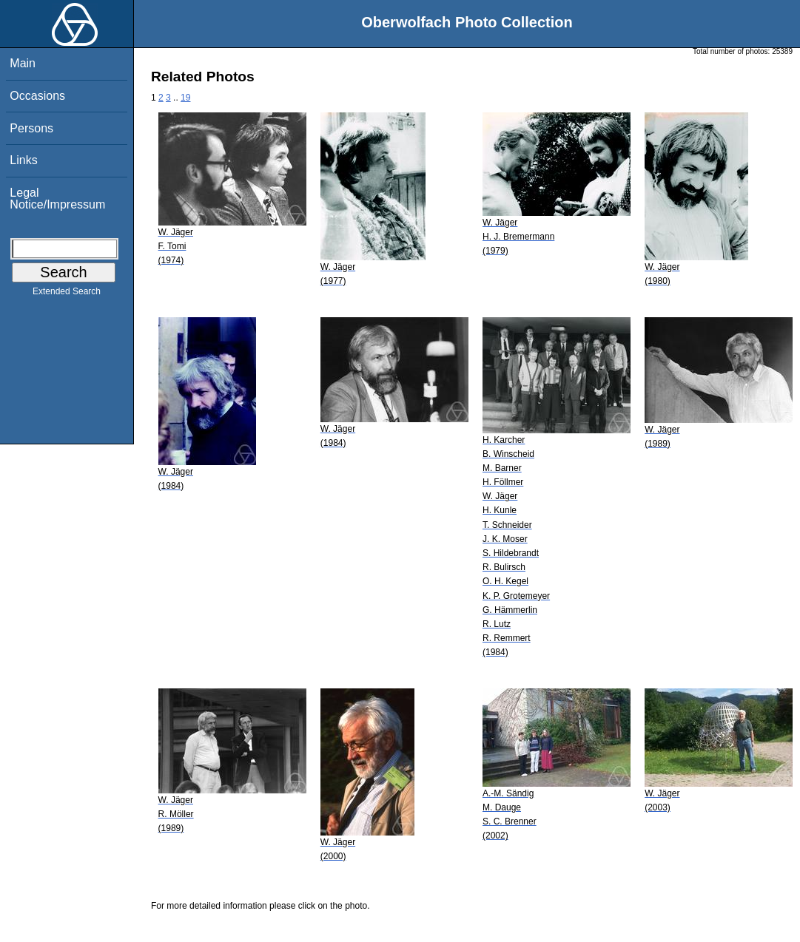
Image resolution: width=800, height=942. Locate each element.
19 (185, 97)
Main (23, 63)
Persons (31, 128)
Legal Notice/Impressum (57, 198)
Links (23, 160)
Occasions (37, 95)
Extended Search (67, 294)
